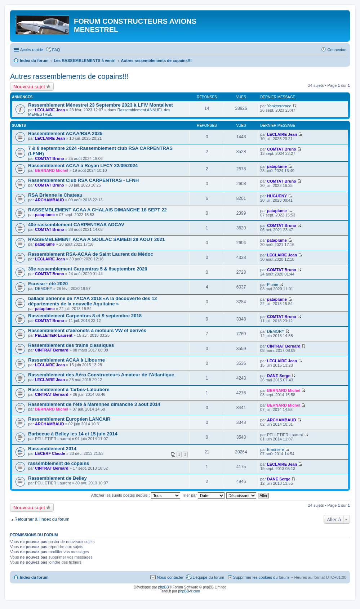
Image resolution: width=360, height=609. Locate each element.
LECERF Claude (50, 453)
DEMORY (43, 288)
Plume (272, 284)
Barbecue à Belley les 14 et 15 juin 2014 (72, 433)
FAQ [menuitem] (56, 50)
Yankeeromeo (279, 106)
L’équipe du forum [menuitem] (208, 577)
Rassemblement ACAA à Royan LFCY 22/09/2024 (83, 165)
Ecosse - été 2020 (48, 283)
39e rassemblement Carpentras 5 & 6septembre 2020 (87, 269)
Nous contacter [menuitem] (170, 577)
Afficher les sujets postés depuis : (135, 495)
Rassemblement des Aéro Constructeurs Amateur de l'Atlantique (101, 374)
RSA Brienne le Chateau (55, 195)
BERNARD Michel (51, 170)
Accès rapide (31, 50)
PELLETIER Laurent (53, 335)
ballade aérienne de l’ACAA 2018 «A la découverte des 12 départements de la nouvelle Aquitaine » (92, 301)
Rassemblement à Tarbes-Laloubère (69, 389)
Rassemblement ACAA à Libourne (66, 360)
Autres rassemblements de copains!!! (69, 76)
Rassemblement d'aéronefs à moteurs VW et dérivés (87, 330)
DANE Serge (278, 375)
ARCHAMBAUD (49, 200)
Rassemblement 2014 (52, 448)
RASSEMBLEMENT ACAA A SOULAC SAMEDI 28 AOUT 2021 (96, 239)
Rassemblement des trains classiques (71, 345)
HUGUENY (277, 196)
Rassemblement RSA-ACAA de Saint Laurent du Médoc (90, 254)
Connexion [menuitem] (336, 50)
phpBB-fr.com (189, 591)
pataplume (277, 166)
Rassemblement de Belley (57, 478)
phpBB (163, 587)
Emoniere (275, 449)
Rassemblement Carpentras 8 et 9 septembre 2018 (85, 315)
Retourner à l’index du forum (42, 519)
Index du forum (34, 577)
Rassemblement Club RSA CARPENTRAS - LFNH (83, 180)
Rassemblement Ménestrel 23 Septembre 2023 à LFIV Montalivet (100, 105)
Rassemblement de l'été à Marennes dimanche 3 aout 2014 (94, 404)
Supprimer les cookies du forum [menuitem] (261, 577)
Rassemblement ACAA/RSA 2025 (65, 133)
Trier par (203, 495)
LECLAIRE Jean (50, 110)
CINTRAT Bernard (51, 350)
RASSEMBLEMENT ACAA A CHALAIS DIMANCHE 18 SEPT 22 (97, 209)
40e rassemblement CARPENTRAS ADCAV (76, 224)
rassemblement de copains (58, 463)
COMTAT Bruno (49, 158)
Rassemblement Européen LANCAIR (69, 419)
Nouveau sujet (29, 86)
